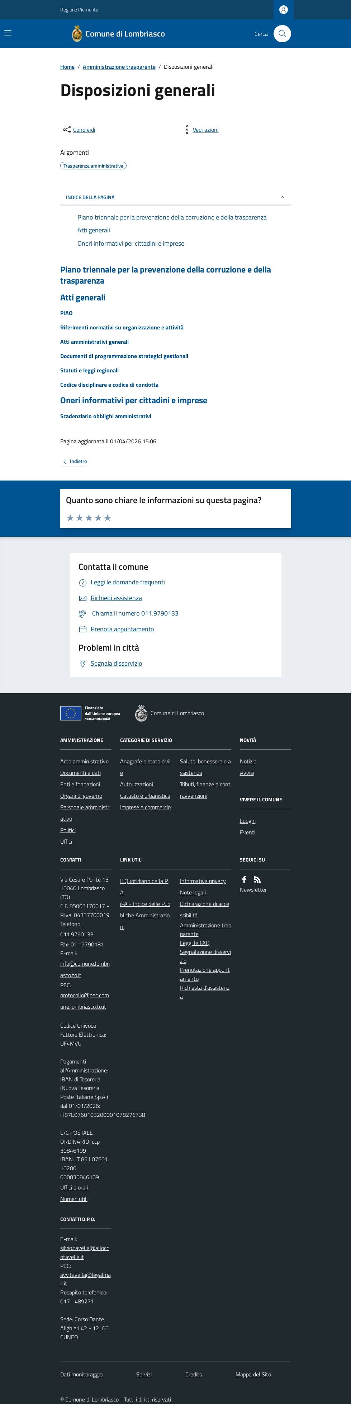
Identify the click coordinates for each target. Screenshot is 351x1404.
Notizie (248, 761)
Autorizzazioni (136, 784)
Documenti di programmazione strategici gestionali (124, 356)
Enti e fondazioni (80, 784)
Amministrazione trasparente (119, 66)
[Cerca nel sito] (279, 33)
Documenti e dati (80, 772)
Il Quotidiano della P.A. (144, 887)
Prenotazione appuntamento (205, 974)
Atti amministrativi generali (94, 341)
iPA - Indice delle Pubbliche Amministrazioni (145, 915)
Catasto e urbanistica (145, 795)
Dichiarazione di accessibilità (204, 909)
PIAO (66, 313)
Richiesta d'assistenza (204, 992)
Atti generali (82, 297)
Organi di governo (81, 795)
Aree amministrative (84, 761)
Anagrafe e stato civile (145, 767)
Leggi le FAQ (195, 943)
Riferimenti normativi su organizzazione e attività (122, 327)
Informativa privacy (203, 881)
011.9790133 (77, 934)
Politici (68, 830)
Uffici (66, 841)
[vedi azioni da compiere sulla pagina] (200, 129)
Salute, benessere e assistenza (205, 767)
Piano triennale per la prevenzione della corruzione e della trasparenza (165, 275)
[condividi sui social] (78, 129)
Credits (193, 1374)
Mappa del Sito (253, 1374)
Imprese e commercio (145, 807)
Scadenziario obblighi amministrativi (105, 416)
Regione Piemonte (79, 9)
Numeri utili (73, 1199)
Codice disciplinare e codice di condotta (109, 384)
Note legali (193, 892)
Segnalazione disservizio (205, 956)
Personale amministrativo (84, 813)
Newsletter (253, 889)
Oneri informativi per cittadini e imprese (133, 400)
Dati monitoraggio (81, 1374)
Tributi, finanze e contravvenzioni (205, 790)
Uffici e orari (74, 1187)
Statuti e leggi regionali (89, 370)
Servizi (144, 1374)
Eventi (247, 832)
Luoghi (248, 820)
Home (67, 66)
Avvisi (247, 772)
